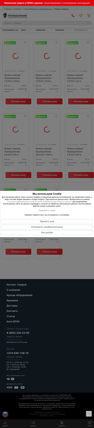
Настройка (47, 232)
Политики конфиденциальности (20, 202)
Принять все (47, 221)
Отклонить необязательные (47, 227)
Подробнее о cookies (47, 211)
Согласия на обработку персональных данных (53, 202)
